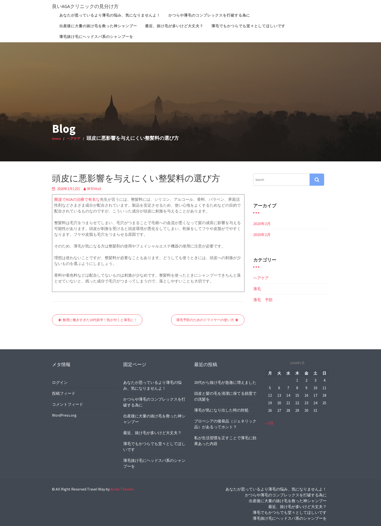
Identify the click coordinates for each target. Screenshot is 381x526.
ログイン (60, 382)
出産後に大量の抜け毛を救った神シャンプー (98, 26)
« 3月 (270, 422)
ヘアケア (261, 277)
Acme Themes (122, 489)
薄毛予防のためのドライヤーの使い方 (205, 320)
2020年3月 (262, 223)
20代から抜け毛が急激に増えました (225, 382)
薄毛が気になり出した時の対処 (221, 409)
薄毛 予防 (263, 299)
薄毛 (257, 288)
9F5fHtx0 (94, 188)
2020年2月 (262, 234)
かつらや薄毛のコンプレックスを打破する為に (209, 15)
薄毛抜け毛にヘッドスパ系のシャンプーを (96, 36)
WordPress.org (64, 414)
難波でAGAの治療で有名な (77, 199)
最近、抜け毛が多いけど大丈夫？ (174, 26)
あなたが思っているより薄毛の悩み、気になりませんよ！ (109, 15)
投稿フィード (64, 393)
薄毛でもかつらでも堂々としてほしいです (248, 26)
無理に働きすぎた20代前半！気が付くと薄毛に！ (99, 320)
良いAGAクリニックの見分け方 (85, 6)
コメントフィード (67, 404)
